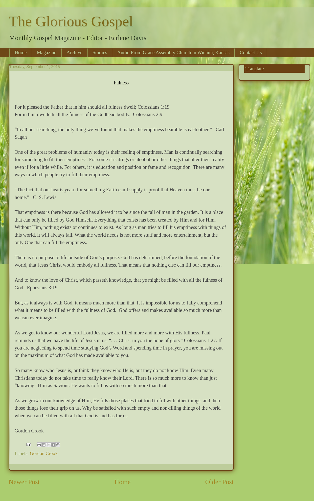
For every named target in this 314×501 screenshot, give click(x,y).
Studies (99, 52)
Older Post (219, 482)
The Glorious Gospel (71, 21)
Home (21, 52)
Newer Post (24, 482)
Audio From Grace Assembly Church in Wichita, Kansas (173, 52)
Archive (74, 52)
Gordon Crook (44, 453)
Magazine (46, 52)
